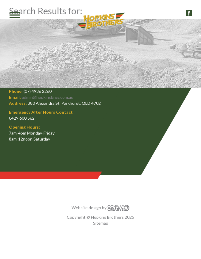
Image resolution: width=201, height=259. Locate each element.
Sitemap (100, 223)
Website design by (100, 207)
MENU (10, 15)
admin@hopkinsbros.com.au (47, 97)
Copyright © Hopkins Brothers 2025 (100, 217)
